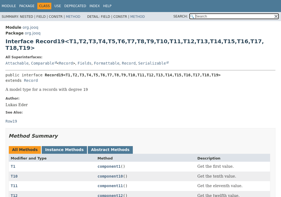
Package (26, 6)
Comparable (42, 63)
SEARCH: (180, 16)
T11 (14, 186)
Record (66, 63)
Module (9, 6)
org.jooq (30, 27)
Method (73, 17)
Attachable (17, 63)
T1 (13, 166)
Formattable (106, 63)
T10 (14, 176)
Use (57, 6)
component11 (110, 186)
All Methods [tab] (25, 149)
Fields (85, 63)
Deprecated (75, 6)
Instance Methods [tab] (64, 149)
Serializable (152, 63)
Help (107, 6)
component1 (108, 166)
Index (94, 6)
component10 (110, 176)
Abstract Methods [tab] (110, 149)
